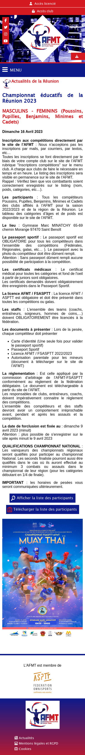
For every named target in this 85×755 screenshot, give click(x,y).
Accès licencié (42, 3)
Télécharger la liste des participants (45, 509)
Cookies (25, 749)
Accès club (42, 11)
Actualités (26, 738)
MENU (16, 70)
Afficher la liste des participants (45, 498)
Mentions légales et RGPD (38, 743)
